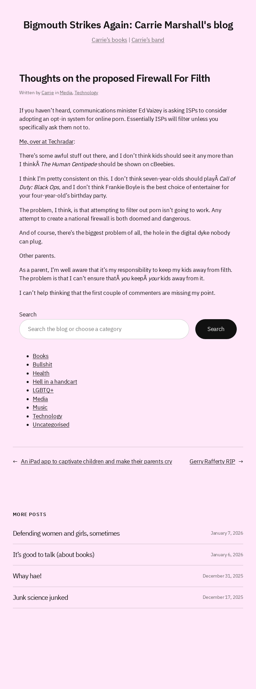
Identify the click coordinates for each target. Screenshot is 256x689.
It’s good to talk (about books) (53, 554)
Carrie (47, 93)
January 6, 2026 (227, 555)
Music (40, 407)
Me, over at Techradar (46, 141)
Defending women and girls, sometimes (66, 533)
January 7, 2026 (227, 533)
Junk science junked (40, 597)
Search (28, 314)
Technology (86, 93)
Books (41, 356)
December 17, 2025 (223, 597)
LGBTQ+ (43, 390)
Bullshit (42, 364)
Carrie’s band (148, 40)
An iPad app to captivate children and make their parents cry (96, 461)
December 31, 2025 (223, 576)
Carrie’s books (109, 40)
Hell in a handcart (55, 381)
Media (66, 93)
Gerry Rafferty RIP (212, 461)
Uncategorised (51, 424)
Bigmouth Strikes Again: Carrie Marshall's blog (128, 24)
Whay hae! (27, 576)
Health (41, 373)
